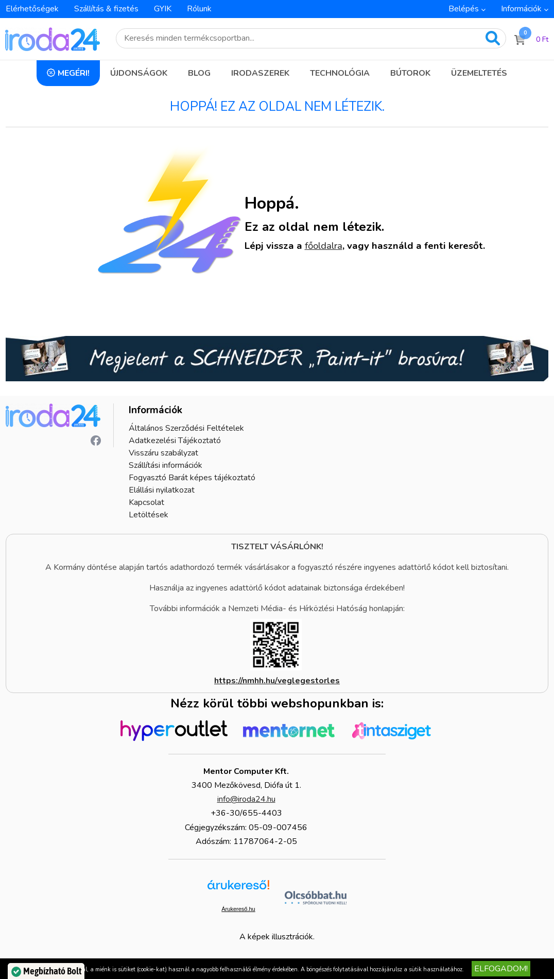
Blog (199, 73)
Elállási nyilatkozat (162, 490)
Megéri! (74, 73)
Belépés (463, 8)
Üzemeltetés (479, 73)
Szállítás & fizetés (106, 8)
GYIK (162, 8)
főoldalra (323, 245)
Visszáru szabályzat (163, 453)
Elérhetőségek (32, 8)
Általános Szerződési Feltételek (186, 428)
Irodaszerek (260, 73)
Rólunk (199, 8)
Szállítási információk (165, 465)
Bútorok (410, 73)
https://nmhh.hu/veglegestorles (277, 680)
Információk (521, 8)
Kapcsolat (146, 502)
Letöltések (148, 514)
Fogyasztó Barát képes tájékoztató (192, 477)
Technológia (340, 73)
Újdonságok (138, 73)
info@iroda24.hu (246, 799)
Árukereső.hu (238, 909)
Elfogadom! (501, 968)
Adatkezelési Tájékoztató (175, 440)
